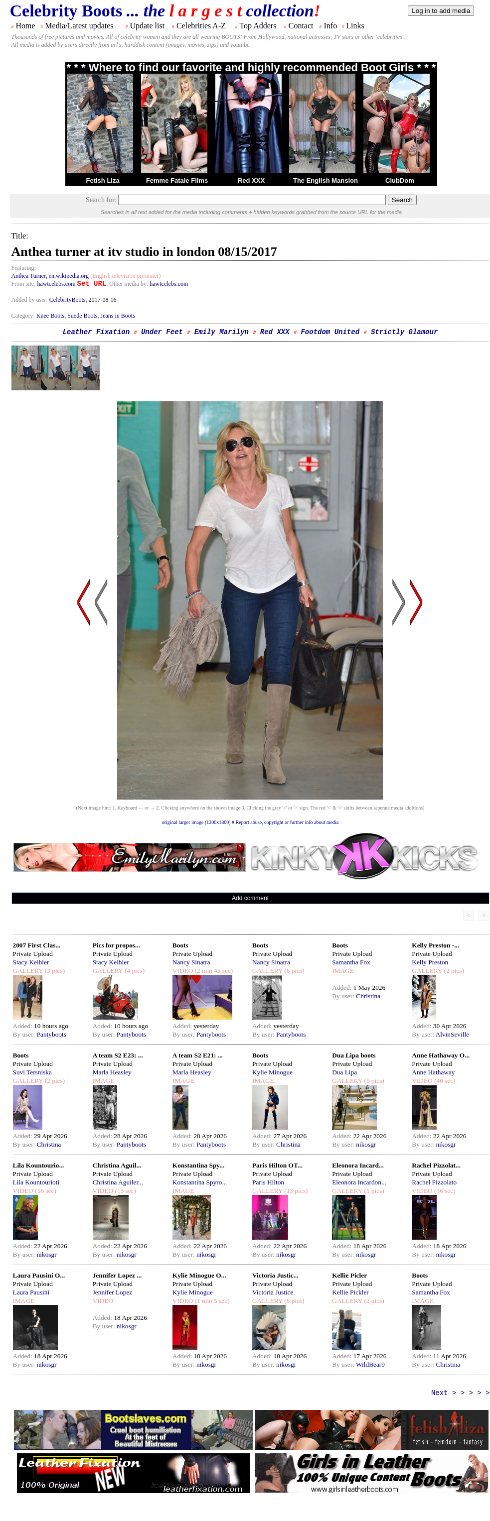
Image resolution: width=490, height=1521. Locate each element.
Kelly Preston (430, 962)
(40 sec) (444, 1080)
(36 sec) (444, 1190)
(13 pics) (295, 1190)
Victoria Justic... (275, 1275)
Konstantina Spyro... (199, 1182)
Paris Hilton (268, 1182)
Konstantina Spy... (198, 1165)
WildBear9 (370, 1364)
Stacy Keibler (31, 962)
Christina (368, 996)
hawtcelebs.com (56, 283)
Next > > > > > (460, 1393)
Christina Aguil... (117, 1165)
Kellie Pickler (350, 1292)
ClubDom (399, 180)
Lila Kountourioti (36, 1182)
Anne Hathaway (433, 1072)
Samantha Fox (351, 962)
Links (355, 25)
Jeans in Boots (118, 315)
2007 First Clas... (37, 945)
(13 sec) (124, 1190)
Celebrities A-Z (201, 25)
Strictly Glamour (404, 332)
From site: (23, 283)
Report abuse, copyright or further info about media (287, 822)
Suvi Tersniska (32, 1072)
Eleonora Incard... (358, 1165)
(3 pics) (54, 970)
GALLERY (28, 970)
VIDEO (182, 970)
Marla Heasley (112, 1072)
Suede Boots (82, 315)
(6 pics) (294, 970)
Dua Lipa (344, 1072)
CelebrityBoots (67, 299)
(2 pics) (453, 970)
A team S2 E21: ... (197, 1055)
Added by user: (30, 299)
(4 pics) (134, 970)
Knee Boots (50, 315)
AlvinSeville (452, 1034)
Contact (301, 25)
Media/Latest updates (79, 25)
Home (25, 25)
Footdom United (330, 332)
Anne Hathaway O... (441, 1055)
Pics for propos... (116, 945)
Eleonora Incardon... (359, 1182)
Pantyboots (51, 1034)
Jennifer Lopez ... (117, 1275)
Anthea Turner (28, 275)
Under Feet (162, 332)
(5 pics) (373, 1080)
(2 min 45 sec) (213, 970)
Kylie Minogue (272, 1072)
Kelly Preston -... (435, 945)
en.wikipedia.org (69, 275)
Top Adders (257, 25)
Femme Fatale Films (177, 180)
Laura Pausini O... (39, 1275)
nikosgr (366, 1144)
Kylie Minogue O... (199, 1275)
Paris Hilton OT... (277, 1165)
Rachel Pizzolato (434, 1182)
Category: (23, 315)
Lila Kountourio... (38, 1165)
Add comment (250, 898)
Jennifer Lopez (113, 1292)
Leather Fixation (96, 332)
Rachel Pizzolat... (436, 1165)
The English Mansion (325, 180)
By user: (25, 1034)
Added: (23, 1026)
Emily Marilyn (221, 332)
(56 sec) (44, 1190)
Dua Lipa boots (353, 1055)
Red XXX (251, 180)
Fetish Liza (102, 180)
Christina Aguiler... (118, 1182)
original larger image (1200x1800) (196, 822)
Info (330, 25)
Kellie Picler (349, 1275)
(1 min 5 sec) (211, 1300)
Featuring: (23, 267)
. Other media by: (128, 283)
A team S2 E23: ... (118, 1055)
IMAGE (343, 970)
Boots (180, 945)
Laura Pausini (31, 1292)
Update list (147, 25)
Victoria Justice (272, 1292)
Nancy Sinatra (191, 962)
